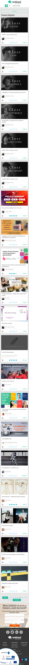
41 (22, 597)
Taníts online (14, 644)
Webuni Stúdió (14, 647)
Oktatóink (5, 645)
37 (13, 597)
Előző (5, 597)
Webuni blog (14, 645)
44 (8, 600)
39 (17, 597)
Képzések (24, 645)
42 (24, 597)
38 (15, 597)
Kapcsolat (5, 644)
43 (26, 597)
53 (11, 600)
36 (11, 597)
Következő (16, 600)
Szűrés (14, 11)
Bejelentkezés (16, 5)
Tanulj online (24, 644)
